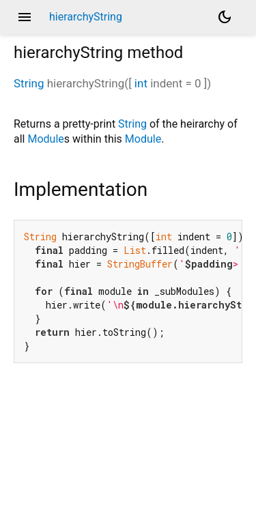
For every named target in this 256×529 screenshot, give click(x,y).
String (29, 83)
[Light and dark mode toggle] (225, 17)
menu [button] (24, 17)
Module (45, 138)
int (140, 83)
